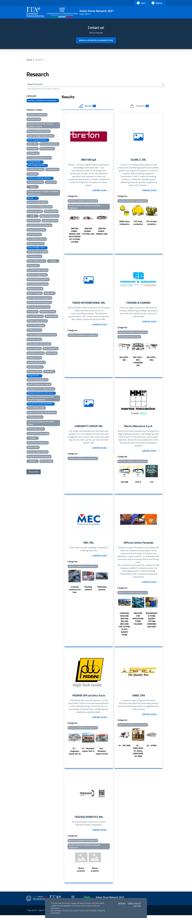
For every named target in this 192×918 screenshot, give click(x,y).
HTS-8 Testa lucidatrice (151, 223)
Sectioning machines (35, 367)
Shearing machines (35, 372)
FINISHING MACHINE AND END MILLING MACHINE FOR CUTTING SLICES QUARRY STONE (124, 626)
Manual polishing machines (38, 284)
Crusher (33, 187)
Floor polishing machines (37, 239)
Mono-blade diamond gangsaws (39, 298)
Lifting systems (33, 266)
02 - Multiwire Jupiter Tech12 (88, 752)
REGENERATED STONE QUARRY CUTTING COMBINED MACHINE (151, 622)
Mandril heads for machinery (38, 279)
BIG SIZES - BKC (124, 360)
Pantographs (32, 312)
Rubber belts (51, 353)
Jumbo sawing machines (36, 261)
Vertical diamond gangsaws (38, 443)
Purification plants (34, 339)
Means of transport (35, 293)
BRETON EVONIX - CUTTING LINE (88, 232)
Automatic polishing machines (39, 131)
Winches (32, 461)
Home (29, 59)
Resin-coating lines (51, 349)
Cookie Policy (134, 903)
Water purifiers (33, 447)
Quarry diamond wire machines (39, 344)
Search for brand (35, 84)
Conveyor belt (51, 182)
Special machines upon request (39, 384)
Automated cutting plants (37, 115)
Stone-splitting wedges (36, 408)
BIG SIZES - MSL (152, 360)
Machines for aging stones (37, 275)
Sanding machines (34, 358)
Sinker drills (49, 372)
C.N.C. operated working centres (39, 158)
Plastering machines (47, 312)
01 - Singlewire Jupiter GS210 (75, 753)
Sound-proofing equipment (38, 380)
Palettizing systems (101, 590)
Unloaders (32, 438)
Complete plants (52, 169)
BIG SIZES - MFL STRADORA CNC (138, 362)
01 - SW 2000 (124, 747)
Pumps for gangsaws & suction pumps (42, 335)
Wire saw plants (46, 461)
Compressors (32, 174)
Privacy (122, 903)
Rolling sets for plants (36, 353)
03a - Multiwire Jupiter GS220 (102, 753)
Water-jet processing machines (39, 457)
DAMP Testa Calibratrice (124, 223)
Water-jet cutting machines (38, 452)
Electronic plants (34, 221)
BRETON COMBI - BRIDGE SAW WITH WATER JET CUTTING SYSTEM (74, 236)
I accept (137, 906)
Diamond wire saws (35, 211)
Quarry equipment (34, 349)
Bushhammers (33, 153)
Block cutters (32, 144)
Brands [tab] (87, 106)
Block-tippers (33, 149)
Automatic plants (34, 119)
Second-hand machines (36, 362)
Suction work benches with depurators (42, 412)
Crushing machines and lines (75, 591)
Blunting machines (47, 149)
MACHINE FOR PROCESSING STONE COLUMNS (138, 620)
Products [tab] (139, 106)
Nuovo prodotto (81, 872)
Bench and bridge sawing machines (41, 136)
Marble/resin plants (35, 289)
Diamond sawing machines (37, 202)
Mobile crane (49, 293)
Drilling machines (51, 211)
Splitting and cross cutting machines (41, 389)
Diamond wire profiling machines (40, 207)
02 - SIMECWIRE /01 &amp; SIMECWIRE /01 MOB (138, 753)
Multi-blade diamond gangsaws (39, 302)
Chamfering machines (36, 169)
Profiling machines (34, 330)
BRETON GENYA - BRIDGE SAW (102, 232)
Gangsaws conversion (36, 244)
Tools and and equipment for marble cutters (41, 423)
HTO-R (138, 483)
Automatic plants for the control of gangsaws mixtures (40, 125)
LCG (151, 483)
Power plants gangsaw (36, 326)
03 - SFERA (151, 747)
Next (112, 228)
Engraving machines (50, 221)
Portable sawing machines (37, 321)
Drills (33, 216)
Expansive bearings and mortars (39, 225)
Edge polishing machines (49, 216)
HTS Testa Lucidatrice (138, 223)
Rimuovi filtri (33, 472)
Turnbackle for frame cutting (38, 434)
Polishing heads (51, 316)
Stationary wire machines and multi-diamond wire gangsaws (41, 398)
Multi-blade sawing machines (38, 307)
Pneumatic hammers (35, 316)
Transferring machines (36, 429)
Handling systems (88, 590)
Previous (65, 228)
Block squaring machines (49, 144)
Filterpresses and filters (36, 230)
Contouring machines (35, 182)
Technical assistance (35, 417)
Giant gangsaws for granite (37, 252)
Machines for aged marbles (38, 270)
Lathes (53, 261)
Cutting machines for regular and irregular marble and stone (43, 193)
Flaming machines (34, 234)
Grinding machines (34, 256)
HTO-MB (124, 483)
